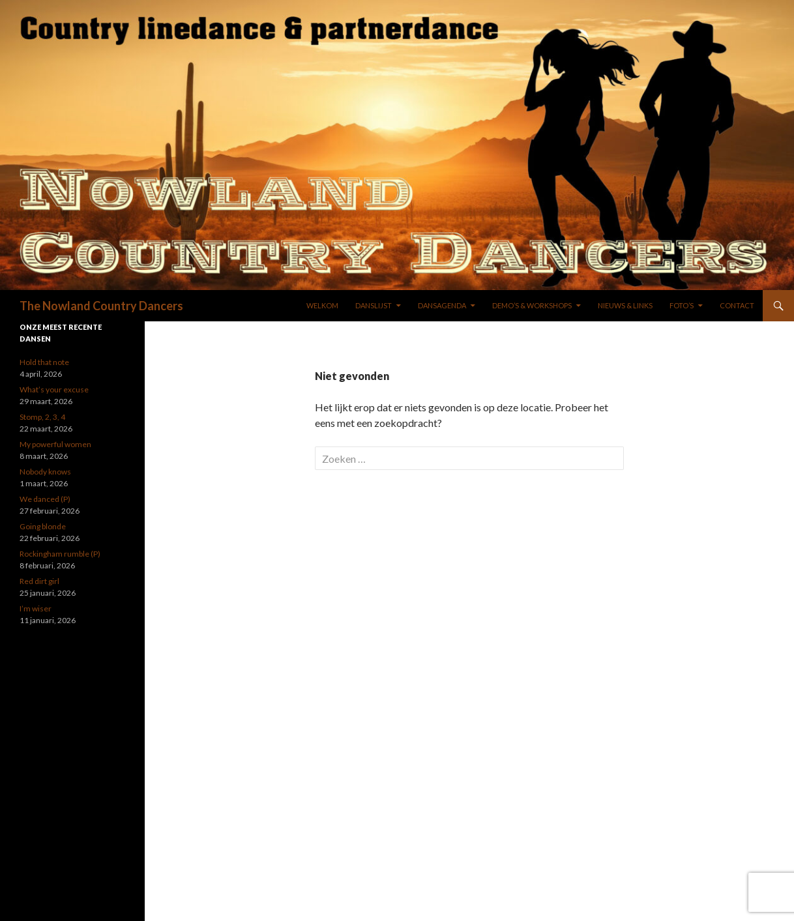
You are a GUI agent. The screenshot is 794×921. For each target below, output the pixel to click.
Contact (737, 305)
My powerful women (55, 444)
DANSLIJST (373, 305)
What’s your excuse (54, 389)
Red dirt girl (39, 581)
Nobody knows (45, 471)
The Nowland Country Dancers (101, 306)
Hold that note (44, 362)
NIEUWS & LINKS (625, 305)
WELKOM (322, 305)
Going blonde (43, 526)
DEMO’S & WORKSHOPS (532, 305)
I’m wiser (35, 608)
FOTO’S (681, 305)
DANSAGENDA (442, 305)
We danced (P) (45, 499)
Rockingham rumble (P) (60, 554)
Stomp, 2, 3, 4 (42, 417)
